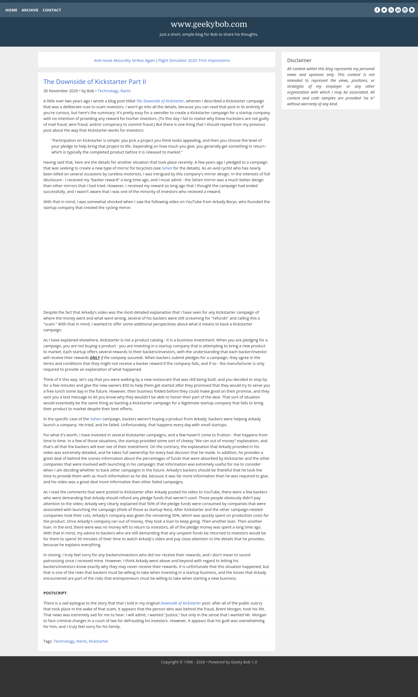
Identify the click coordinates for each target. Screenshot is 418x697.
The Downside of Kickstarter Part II (94, 81)
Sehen (95, 418)
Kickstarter (98, 641)
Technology (108, 90)
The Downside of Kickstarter (160, 100)
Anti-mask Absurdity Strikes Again (124, 60)
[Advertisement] (209, 681)
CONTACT (52, 10)
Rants (125, 90)
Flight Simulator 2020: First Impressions (194, 60)
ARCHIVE (30, 10)
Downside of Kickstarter (180, 603)
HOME (11, 10)
